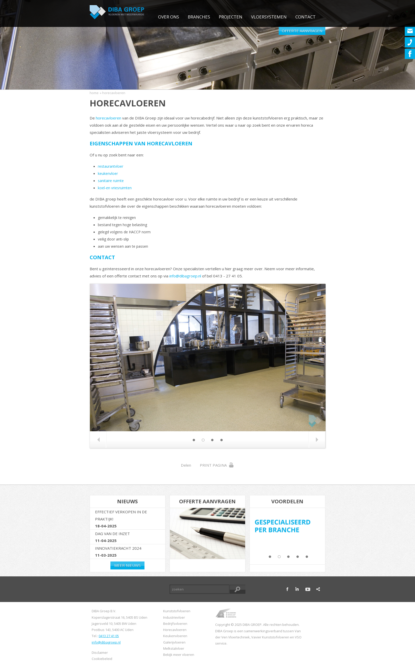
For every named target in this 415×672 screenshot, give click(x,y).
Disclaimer (100, 652)
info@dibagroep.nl (185, 275)
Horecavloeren (174, 629)
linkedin (297, 589)
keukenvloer (108, 173)
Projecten (230, 17)
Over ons (168, 17)
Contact (305, 17)
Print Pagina (217, 465)
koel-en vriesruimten (115, 187)
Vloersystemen (269, 17)
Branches (199, 17)
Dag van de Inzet (112, 533)
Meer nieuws (127, 565)
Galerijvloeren (174, 642)
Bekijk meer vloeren (178, 654)
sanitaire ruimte (111, 180)
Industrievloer (174, 617)
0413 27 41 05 (109, 636)
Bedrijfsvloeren (175, 623)
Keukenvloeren (175, 636)
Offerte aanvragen (302, 30)
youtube (307, 589)
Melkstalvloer (173, 648)
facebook (287, 589)
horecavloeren (108, 118)
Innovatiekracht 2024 (118, 548)
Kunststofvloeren (176, 611)
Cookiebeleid (102, 658)
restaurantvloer (110, 166)
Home (94, 93)
